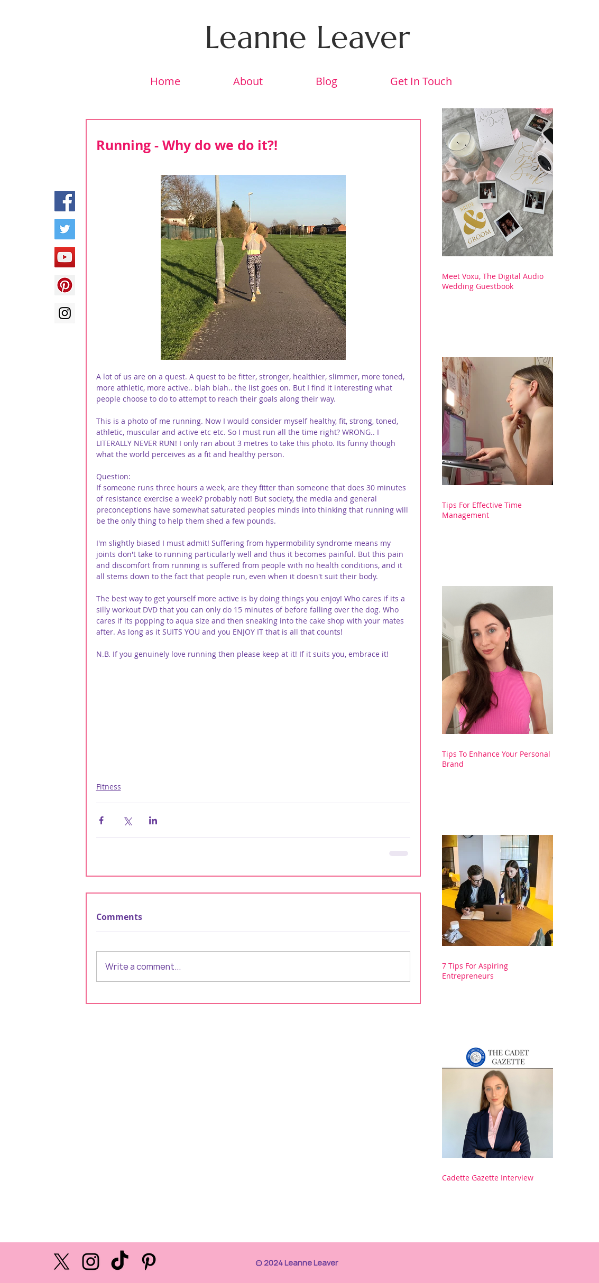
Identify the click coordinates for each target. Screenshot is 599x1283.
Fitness (108, 787)
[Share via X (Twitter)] (127, 820)
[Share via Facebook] (101, 820)
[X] (61, 1261)
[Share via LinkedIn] (153, 820)
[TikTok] (119, 1261)
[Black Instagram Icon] (90, 1261)
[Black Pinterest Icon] (148, 1261)
